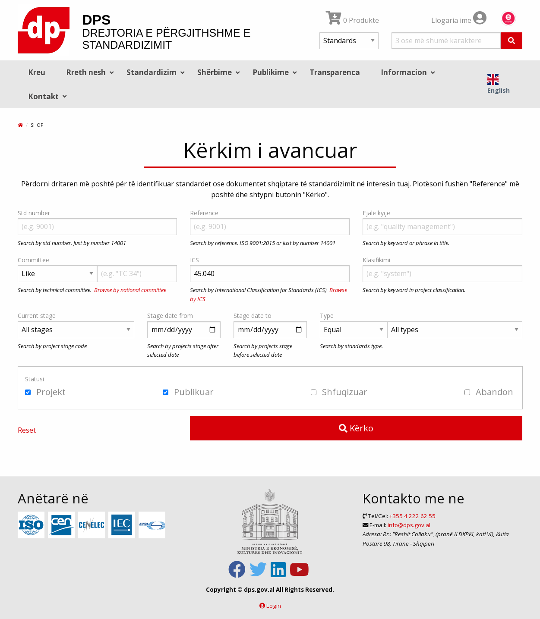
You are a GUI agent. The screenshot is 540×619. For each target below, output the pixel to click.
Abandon (488, 392)
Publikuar (188, 392)
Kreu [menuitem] (36, 72)
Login (273, 606)
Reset (27, 430)
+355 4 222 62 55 (412, 516)
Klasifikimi (376, 260)
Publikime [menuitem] (271, 72)
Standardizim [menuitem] (151, 72)
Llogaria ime (458, 20)
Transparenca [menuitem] (334, 72)
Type (327, 315)
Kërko (356, 428)
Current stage (37, 315)
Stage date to (253, 315)
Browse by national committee (130, 290)
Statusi (34, 379)
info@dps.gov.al (409, 525)
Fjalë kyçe (376, 213)
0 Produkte (352, 20)
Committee (33, 260)
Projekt (45, 392)
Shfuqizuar (339, 392)
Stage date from (170, 315)
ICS (194, 260)
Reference (204, 213)
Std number (34, 213)
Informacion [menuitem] (404, 72)
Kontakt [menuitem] (43, 96)
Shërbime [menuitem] (214, 72)
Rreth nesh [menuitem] (86, 72)
